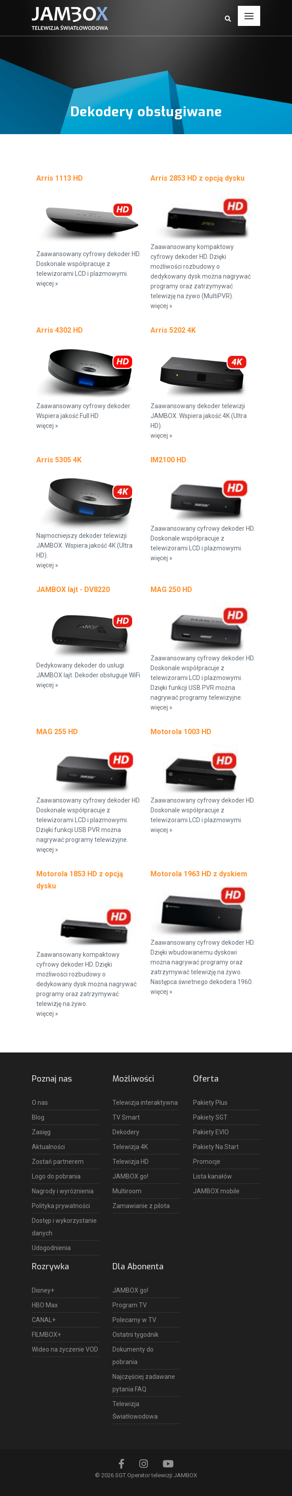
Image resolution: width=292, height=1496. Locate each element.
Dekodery (125, 1132)
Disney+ (43, 1290)
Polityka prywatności (61, 1205)
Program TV (129, 1305)
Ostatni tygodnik (135, 1334)
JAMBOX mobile (216, 1191)
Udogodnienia (51, 1247)
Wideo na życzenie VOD (65, 1349)
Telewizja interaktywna (145, 1102)
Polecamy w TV (134, 1319)
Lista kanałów (212, 1176)
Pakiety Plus (210, 1102)
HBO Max (45, 1305)
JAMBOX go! (130, 1176)
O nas (40, 1102)
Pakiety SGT (210, 1117)
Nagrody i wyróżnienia (63, 1191)
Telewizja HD (130, 1161)
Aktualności (48, 1146)
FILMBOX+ (46, 1334)
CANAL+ (44, 1319)
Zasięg (41, 1132)
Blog (38, 1117)
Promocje (206, 1161)
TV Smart (126, 1117)
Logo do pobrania (56, 1176)
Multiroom (127, 1191)
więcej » (47, 283)
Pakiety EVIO (211, 1132)
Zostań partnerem (58, 1161)
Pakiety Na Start (216, 1146)
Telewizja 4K (130, 1146)
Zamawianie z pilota (141, 1205)
